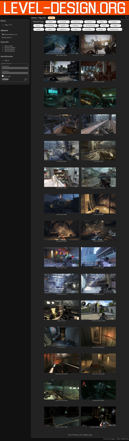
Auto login (6, 76)
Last (90, 435)
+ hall (104, 26)
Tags (6, 25)
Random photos (10, 47)
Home (34, 18)
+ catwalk (63, 22)
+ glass (63, 26)
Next (85, 435)
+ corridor (89, 29)
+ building (51, 26)
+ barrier (90, 22)
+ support (114, 22)
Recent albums (10, 51)
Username (5, 66)
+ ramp (76, 29)
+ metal (39, 29)
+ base (38, 26)
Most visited (9, 46)
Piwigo (113, 439)
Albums (4, 30)
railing (51, 18)
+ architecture (91, 26)
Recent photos (10, 49)
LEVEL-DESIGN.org (122, 439)
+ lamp (101, 29)
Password (5, 71)
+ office (50, 29)
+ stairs (51, 22)
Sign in (7, 60)
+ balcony (77, 22)
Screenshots (8, 34)
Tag (40, 18)
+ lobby (115, 26)
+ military (76, 26)
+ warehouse (115, 29)
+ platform (63, 29)
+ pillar (102, 22)
